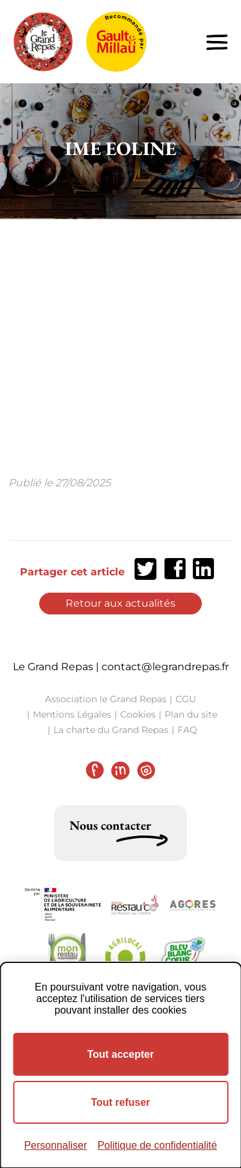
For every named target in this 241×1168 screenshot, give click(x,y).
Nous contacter (110, 825)
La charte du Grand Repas (110, 730)
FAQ (187, 730)
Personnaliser (55, 1145)
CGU (185, 699)
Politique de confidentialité (157, 1145)
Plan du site (191, 714)
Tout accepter (120, 1054)
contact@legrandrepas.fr (165, 667)
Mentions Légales (72, 714)
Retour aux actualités (120, 603)
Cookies (138, 714)
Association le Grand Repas (105, 699)
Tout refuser (120, 1102)
